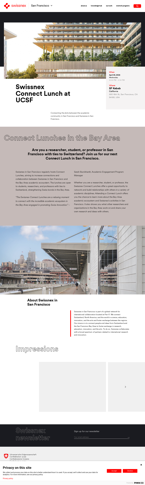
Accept (114, 471)
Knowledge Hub (96, 6)
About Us (84, 6)
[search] (137, 6)
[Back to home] (15, 6)
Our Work (109, 6)
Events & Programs (122, 6)
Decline (130, 471)
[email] (101, 437)
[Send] (128, 437)
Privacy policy (8, 478)
